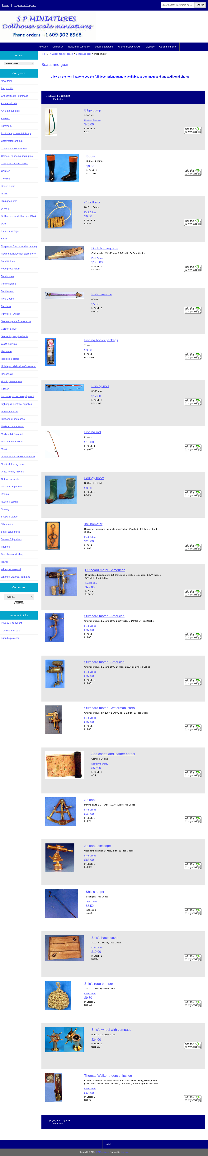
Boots (90, 156)
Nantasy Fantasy (92, 120)
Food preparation (10, 268)
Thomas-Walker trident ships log (108, 1075)
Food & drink (8, 261)
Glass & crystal (9, 343)
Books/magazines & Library (16, 133)
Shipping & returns (103, 46)
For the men (7, 291)
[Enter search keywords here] (177, 5)
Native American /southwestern (18, 456)
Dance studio (8, 186)
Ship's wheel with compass (111, 1030)
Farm (4, 238)
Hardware (6, 351)
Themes (5, 546)
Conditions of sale (10, 630)
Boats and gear (83, 53)
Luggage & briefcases (13, 419)
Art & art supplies (10, 110)
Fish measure (101, 294)
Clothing (5, 178)
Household (7, 374)
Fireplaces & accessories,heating (19, 246)
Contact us (57, 46)
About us (43, 46)
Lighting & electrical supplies (16, 404)
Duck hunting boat (104, 248)
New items (6, 80)
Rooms (5, 494)
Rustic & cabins (9, 501)
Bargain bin (7, 88)
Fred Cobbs (7, 298)
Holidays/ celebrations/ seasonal (18, 366)
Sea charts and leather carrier (113, 754)
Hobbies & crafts (10, 358)
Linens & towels (9, 411)
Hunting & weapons (11, 381)
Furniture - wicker (10, 313)
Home (5, 5)
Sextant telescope (97, 846)
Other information (168, 46)
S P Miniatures (102, 1152)
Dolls (3, 223)
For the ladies (8, 283)
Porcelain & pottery (11, 486)
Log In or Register (25, 5)
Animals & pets (9, 103)
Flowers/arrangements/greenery (18, 253)
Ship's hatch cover (105, 938)
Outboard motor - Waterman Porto (109, 708)
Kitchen (5, 388)
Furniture (6, 306)
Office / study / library (12, 471)
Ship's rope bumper (98, 984)
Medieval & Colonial (12, 434)
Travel (4, 561)
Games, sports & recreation (16, 321)
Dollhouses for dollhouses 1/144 (18, 216)
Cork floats (92, 202)
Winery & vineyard (11, 569)
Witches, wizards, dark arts (15, 576)
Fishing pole (100, 386)
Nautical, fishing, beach (61, 53)
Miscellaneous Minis (12, 441)
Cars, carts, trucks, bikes (14, 163)
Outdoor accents (10, 479)
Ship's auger (95, 892)
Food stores (7, 276)
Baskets (5, 118)
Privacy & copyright (11, 622)
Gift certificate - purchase (14, 95)
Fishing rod (92, 432)
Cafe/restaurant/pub (12, 140)
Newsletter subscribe (79, 46)
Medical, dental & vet (12, 426)
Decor (4, 193)
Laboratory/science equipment (17, 396)
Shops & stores (9, 516)
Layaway (149, 46)
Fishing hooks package (101, 340)
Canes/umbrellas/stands (14, 148)
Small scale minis (10, 531)
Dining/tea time (9, 201)
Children (5, 170)
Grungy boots (94, 478)
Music (4, 449)
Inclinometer (93, 524)
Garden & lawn (9, 328)
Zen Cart (125, 1152)
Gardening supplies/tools (14, 336)
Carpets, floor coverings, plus (17, 156)
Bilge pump (92, 110)
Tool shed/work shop (12, 554)
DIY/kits (5, 208)
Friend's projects (10, 638)
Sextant (90, 800)
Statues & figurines (11, 539)
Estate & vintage (10, 231)
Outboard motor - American (105, 570)
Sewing (5, 509)
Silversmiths (7, 524)
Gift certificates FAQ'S (129, 46)
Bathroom (6, 125)
